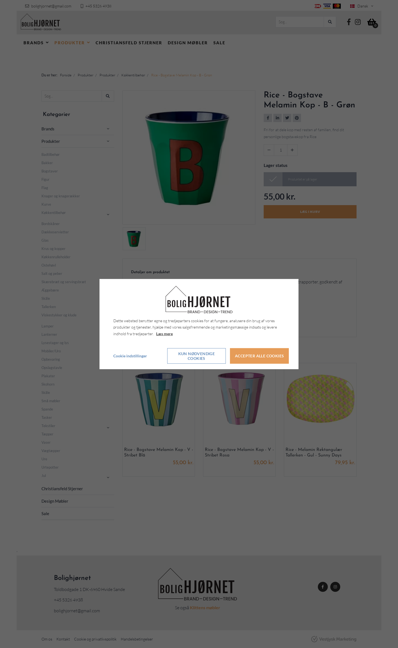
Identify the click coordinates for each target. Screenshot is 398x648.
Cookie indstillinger (130, 355)
